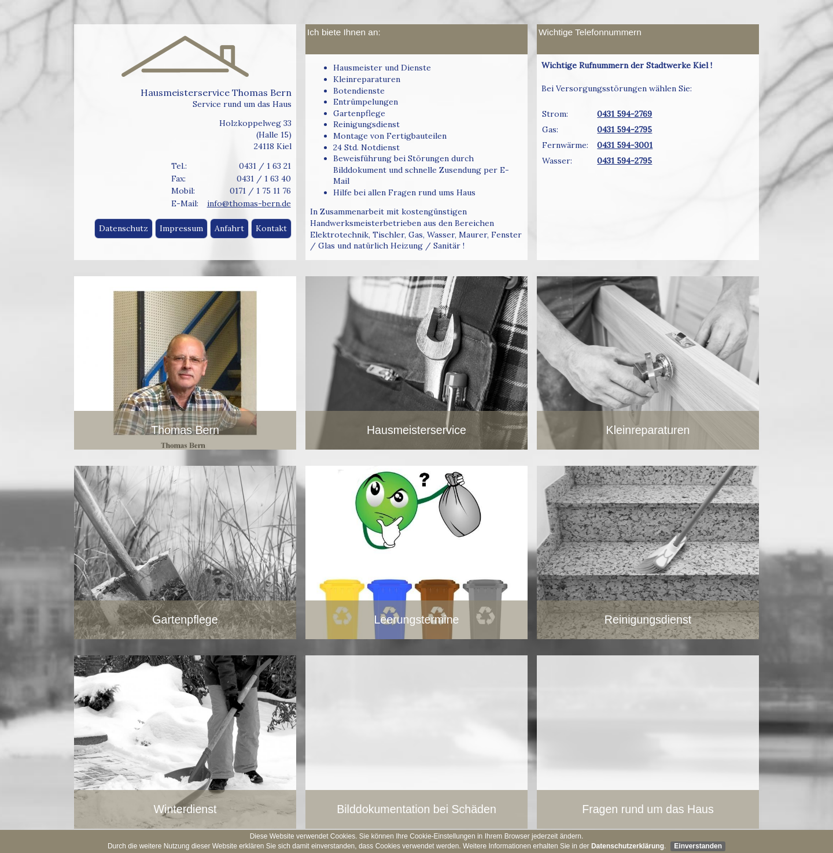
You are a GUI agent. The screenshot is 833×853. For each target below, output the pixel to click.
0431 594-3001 (625, 145)
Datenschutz (123, 228)
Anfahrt (229, 228)
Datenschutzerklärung (627, 846)
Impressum (181, 228)
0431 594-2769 (624, 114)
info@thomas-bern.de (249, 203)
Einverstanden (698, 846)
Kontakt (271, 228)
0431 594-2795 (624, 129)
